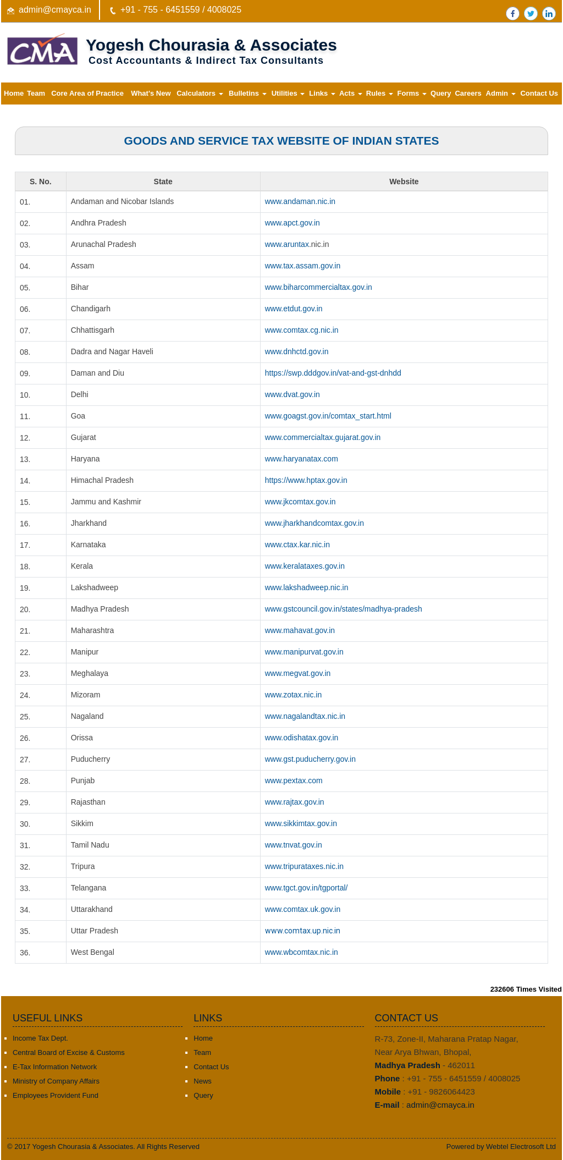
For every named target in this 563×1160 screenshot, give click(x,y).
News (203, 1081)
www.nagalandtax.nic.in (305, 716)
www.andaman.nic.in (300, 201)
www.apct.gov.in (292, 222)
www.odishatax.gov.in (302, 737)
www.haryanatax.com (301, 458)
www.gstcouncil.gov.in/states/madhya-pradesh (343, 608)
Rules (379, 93)
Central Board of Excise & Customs (69, 1052)
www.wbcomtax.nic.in (301, 952)
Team (36, 93)
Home (14, 93)
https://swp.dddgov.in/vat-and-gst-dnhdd (333, 373)
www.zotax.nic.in (293, 694)
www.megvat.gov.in (298, 673)
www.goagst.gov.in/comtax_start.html (328, 415)
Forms (412, 93)
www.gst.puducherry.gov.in (310, 759)
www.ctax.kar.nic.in (297, 544)
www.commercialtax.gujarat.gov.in (323, 437)
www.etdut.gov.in (294, 308)
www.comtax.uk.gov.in (302, 909)
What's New (150, 93)
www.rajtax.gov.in (294, 802)
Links (322, 93)
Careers (468, 93)
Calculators (199, 93)
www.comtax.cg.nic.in (302, 330)
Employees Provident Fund (55, 1095)
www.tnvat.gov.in (293, 844)
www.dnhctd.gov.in (297, 351)
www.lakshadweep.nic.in (307, 587)
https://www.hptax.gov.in (306, 480)
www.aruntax (287, 244)
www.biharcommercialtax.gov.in (318, 287)
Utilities (288, 93)
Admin (501, 93)
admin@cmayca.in (55, 9)
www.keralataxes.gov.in (305, 566)
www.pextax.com (294, 780)
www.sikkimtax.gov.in (301, 823)
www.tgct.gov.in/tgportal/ (306, 887)
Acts (350, 93)
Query (440, 93)
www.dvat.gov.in (292, 394)
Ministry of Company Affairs (56, 1081)
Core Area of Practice (87, 93)
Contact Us (539, 93)
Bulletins (248, 93)
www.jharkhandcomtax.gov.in (314, 523)
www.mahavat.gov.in (300, 630)
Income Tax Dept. (40, 1038)
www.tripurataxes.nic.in (304, 866)
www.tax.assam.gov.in (302, 265)
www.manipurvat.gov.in (304, 651)
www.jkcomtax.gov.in (300, 501)
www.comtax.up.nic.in (302, 930)
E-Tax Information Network (55, 1067)
